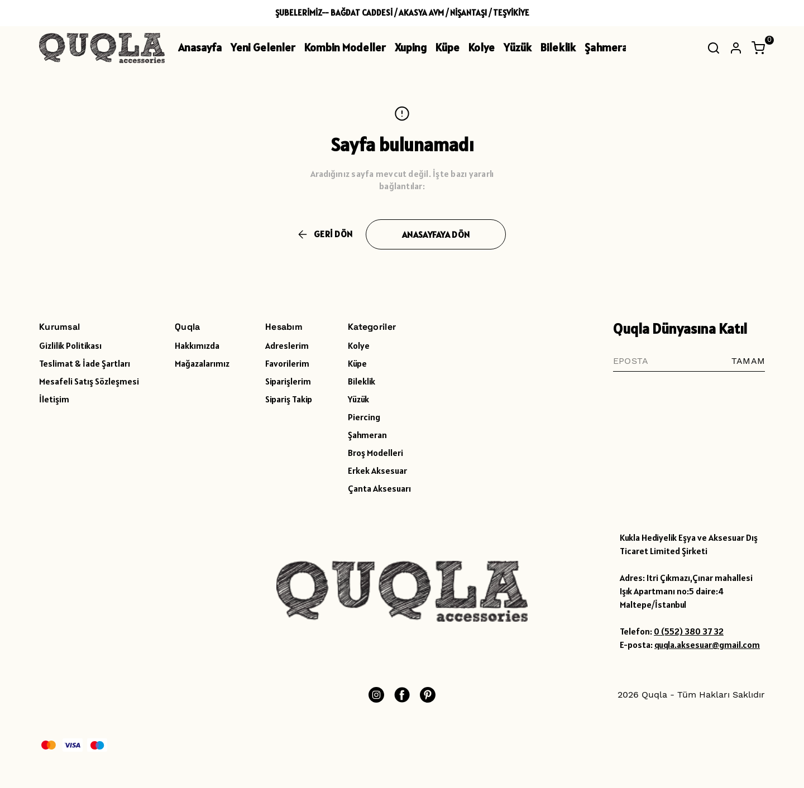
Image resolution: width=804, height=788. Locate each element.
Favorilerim (287, 363)
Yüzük (518, 47)
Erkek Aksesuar (377, 470)
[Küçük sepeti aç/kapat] (758, 48)
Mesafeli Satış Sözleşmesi (89, 381)
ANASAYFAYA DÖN (436, 234)
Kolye (481, 47)
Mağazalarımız (202, 363)
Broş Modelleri (375, 452)
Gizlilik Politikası (70, 345)
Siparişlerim (288, 381)
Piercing (364, 416)
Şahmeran (609, 47)
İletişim (54, 399)
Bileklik (558, 47)
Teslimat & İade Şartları (84, 363)
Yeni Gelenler (263, 47)
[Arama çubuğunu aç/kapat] (713, 48)
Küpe (448, 47)
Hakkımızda (197, 345)
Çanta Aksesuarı (379, 488)
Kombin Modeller (345, 47)
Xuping (411, 47)
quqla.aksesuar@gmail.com (707, 644)
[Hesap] (736, 48)
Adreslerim (287, 345)
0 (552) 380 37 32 (689, 631)
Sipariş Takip (288, 399)
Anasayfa (200, 47)
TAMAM (748, 360)
